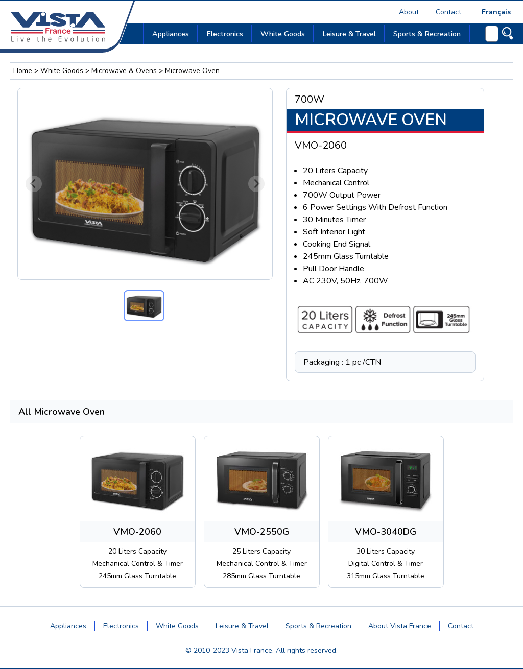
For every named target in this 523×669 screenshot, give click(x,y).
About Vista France (399, 626)
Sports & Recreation (318, 626)
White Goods (61, 71)
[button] (144, 305)
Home (22, 71)
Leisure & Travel (242, 626)
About (409, 12)
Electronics (121, 626)
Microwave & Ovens (124, 71)
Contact (448, 12)
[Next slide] (256, 184)
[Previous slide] (34, 184)
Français (496, 12)
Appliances (68, 626)
